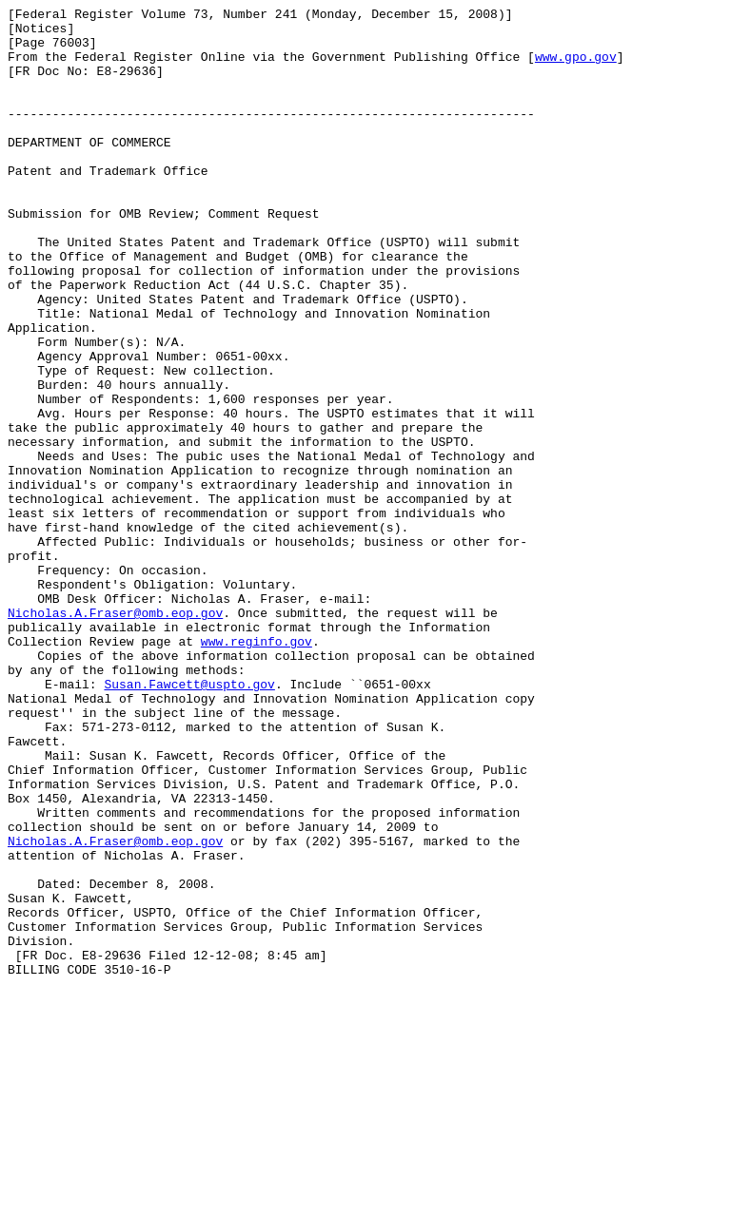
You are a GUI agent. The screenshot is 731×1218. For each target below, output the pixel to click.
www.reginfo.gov (256, 769)
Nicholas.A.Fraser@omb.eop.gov (115, 735)
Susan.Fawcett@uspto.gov (189, 820)
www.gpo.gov (576, 67)
